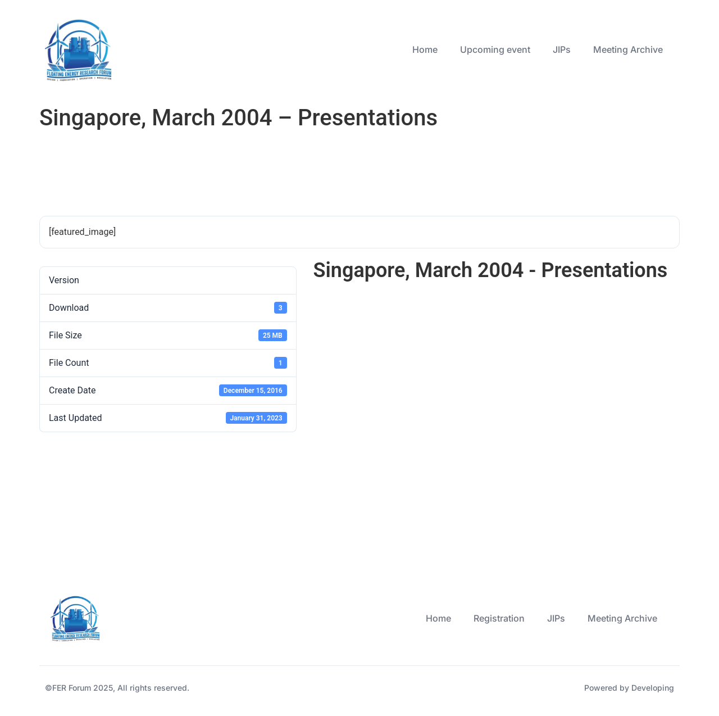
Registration (499, 618)
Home (425, 49)
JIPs (562, 49)
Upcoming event (495, 49)
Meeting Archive (628, 49)
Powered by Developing (629, 687)
